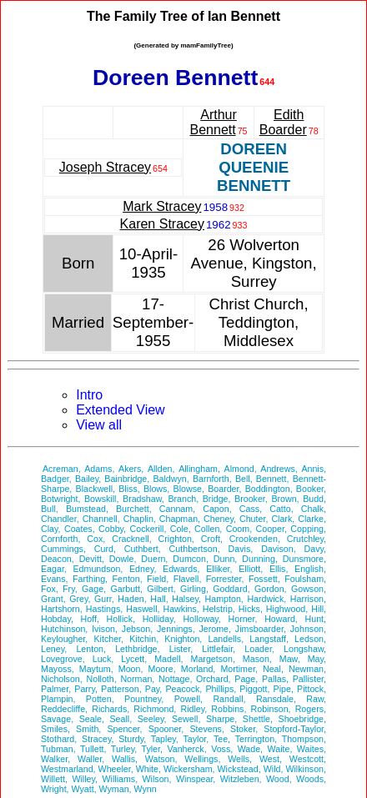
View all (99, 425)
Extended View (120, 410)
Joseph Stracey (105, 167)
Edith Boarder (283, 122)
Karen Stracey (162, 224)
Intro (89, 395)
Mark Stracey (162, 206)
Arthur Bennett (213, 122)
